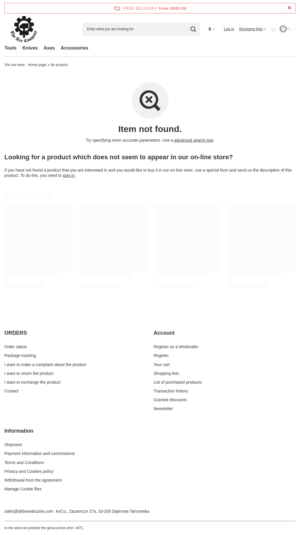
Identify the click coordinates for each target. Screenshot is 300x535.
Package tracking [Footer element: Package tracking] (20, 355)
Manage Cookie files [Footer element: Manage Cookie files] (23, 489)
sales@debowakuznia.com (28, 511)
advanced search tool (193, 140)
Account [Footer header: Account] (164, 333)
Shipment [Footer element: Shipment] (13, 444)
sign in (68, 175)
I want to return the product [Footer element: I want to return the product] (28, 373)
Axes (49, 47)
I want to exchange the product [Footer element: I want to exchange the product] (32, 382)
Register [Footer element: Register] (161, 355)
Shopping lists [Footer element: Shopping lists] (166, 373)
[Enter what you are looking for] (141, 29)
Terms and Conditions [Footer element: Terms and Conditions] (24, 462)
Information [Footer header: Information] (18, 431)
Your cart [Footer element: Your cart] (162, 364)
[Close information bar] (289, 8)
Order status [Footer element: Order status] (15, 346)
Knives (30, 47)
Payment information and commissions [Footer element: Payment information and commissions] (39, 453)
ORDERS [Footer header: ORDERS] (15, 333)
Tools (10, 47)
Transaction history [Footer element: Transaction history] (171, 391)
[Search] (193, 29)
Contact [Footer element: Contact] (11, 391)
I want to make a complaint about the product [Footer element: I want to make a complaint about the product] (45, 364)
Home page (37, 65)
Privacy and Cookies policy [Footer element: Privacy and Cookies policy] (28, 471)
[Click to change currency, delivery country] (212, 29)
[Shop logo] (24, 29)
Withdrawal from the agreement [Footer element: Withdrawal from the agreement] (33, 480)
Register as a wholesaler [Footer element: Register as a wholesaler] (176, 346)
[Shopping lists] (252, 29)
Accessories (74, 47)
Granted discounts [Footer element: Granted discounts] (170, 399)
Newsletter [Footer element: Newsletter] (163, 408)
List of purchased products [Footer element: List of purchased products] (178, 382)
